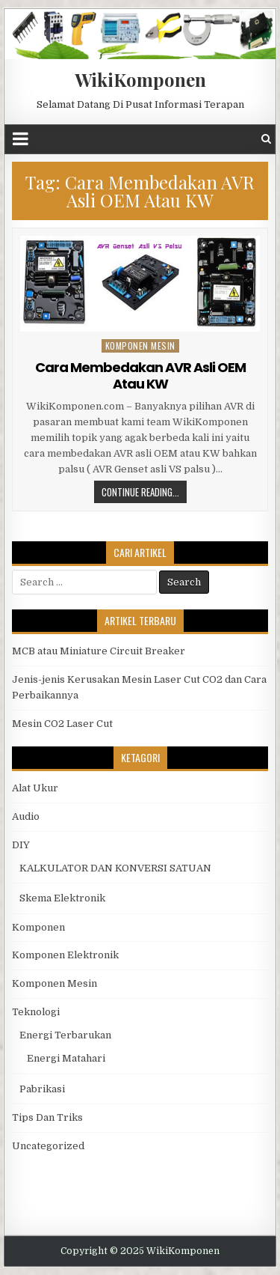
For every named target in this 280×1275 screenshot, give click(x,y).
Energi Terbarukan (65, 1035)
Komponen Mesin (140, 345)
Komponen (38, 927)
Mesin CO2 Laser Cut (62, 723)
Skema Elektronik (62, 898)
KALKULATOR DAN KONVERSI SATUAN (115, 868)
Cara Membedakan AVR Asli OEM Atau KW (140, 375)
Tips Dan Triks (47, 1117)
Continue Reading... (140, 491)
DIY (21, 844)
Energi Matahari (66, 1058)
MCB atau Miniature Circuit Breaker (98, 651)
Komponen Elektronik (65, 955)
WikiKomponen (140, 79)
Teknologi (36, 1011)
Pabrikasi (42, 1089)
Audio (26, 816)
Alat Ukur (35, 788)
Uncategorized (48, 1145)
